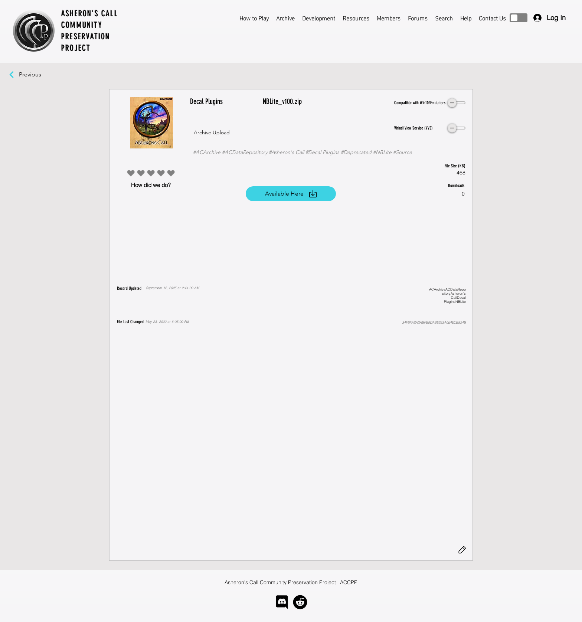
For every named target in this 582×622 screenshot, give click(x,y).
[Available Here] (291, 193)
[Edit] (462, 550)
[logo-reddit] (300, 602)
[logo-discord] (282, 602)
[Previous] (34, 74)
